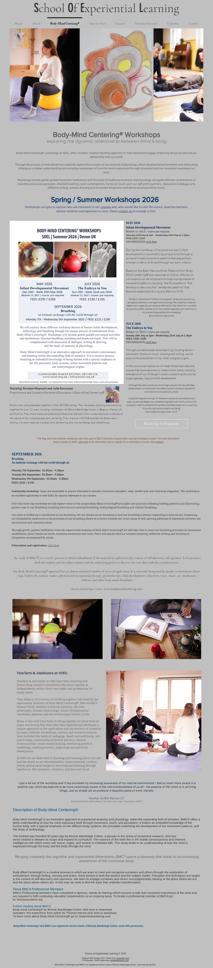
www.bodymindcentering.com (123, 589)
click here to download (97, 909)
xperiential (112, 8)
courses (106, 207)
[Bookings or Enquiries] (161, 423)
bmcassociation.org (29, 899)
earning (161, 8)
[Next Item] (196, 75)
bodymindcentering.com (94, 916)
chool (53, 8)
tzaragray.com (123, 958)
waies (152, 153)
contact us (126, 211)
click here (151, 241)
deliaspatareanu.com (119, 960)
